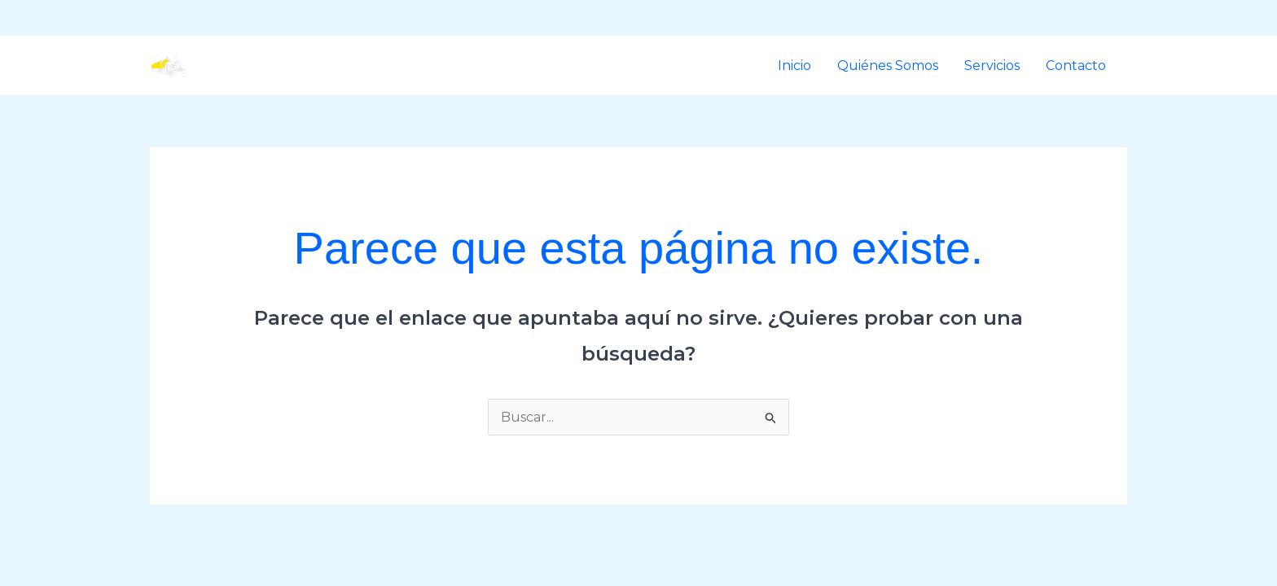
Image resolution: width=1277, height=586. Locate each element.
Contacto (1076, 65)
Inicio (794, 65)
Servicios (992, 65)
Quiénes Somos (887, 65)
